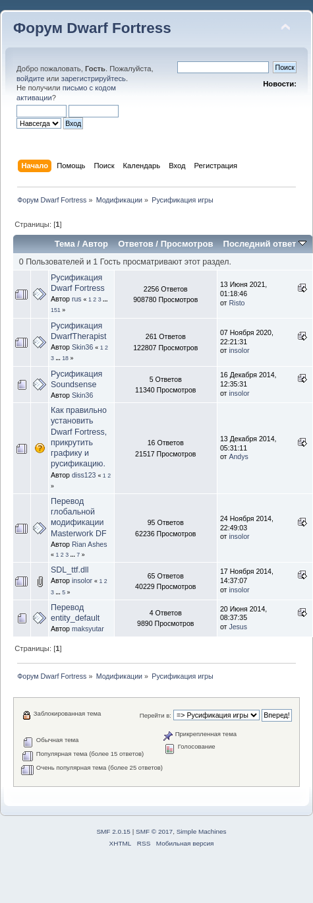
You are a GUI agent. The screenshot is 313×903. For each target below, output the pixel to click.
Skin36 (82, 347)
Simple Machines (202, 831)
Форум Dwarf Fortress (92, 28)
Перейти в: (155, 715)
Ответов (136, 244)
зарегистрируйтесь (93, 78)
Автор (95, 244)
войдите (30, 78)
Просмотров (187, 244)
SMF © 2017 (154, 831)
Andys (238, 456)
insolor (239, 350)
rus (77, 299)
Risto (236, 303)
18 (65, 358)
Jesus (238, 627)
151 (56, 310)
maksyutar (88, 629)
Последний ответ (264, 244)
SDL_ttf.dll (70, 570)
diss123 (84, 475)
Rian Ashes (89, 544)
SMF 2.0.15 (113, 831)
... (105, 299)
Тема (65, 244)
